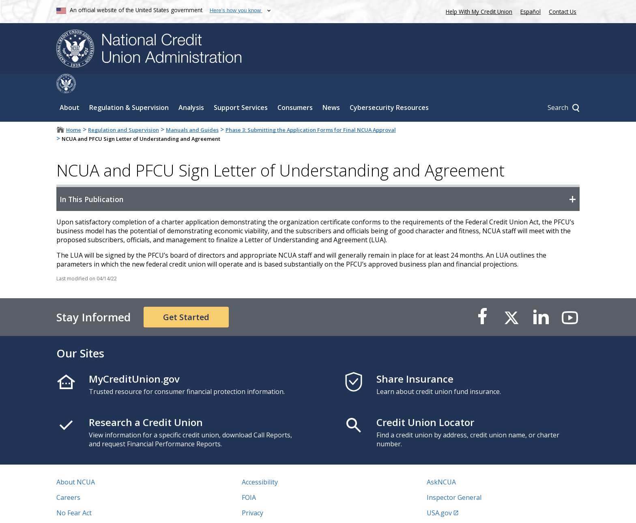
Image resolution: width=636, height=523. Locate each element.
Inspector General (454, 477)
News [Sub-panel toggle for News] (331, 88)
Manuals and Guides (192, 110)
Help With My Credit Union (477, 10)
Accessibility (260, 462)
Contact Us (562, 11)
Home (73, 110)
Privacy (252, 493)
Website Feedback (269, 508)
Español (530, 11)
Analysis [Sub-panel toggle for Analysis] (191, 88)
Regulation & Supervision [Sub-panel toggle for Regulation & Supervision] (129, 88)
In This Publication (91, 180)
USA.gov (439, 493)
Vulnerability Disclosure (92, 508)
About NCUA (75, 462)
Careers (68, 477)
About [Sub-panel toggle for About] (70, 88)
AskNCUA (441, 462)
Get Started (186, 297)
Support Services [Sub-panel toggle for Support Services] (241, 88)
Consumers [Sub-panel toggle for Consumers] (295, 88)
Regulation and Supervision (123, 110)
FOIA (249, 477)
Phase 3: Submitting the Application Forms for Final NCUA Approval (311, 110)
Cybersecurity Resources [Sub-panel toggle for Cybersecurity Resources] (389, 88)
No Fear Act (74, 493)
